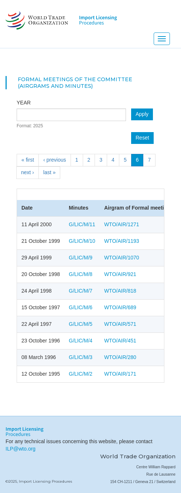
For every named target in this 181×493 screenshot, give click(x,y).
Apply (142, 114)
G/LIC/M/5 (80, 324)
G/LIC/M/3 (80, 357)
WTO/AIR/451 (120, 341)
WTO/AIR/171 (120, 374)
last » (49, 172)
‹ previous (54, 160)
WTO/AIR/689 (120, 307)
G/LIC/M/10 (82, 241)
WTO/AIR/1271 (121, 224)
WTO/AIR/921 (120, 274)
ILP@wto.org (20, 449)
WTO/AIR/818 (120, 291)
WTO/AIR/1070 (121, 258)
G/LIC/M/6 (80, 307)
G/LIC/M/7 (80, 291)
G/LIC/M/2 (80, 374)
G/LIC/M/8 (80, 274)
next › (27, 172)
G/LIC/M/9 (80, 258)
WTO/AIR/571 (120, 324)
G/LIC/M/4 (80, 341)
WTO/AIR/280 (120, 357)
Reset (142, 138)
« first (27, 160)
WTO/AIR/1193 (121, 241)
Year (24, 103)
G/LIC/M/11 (82, 224)
